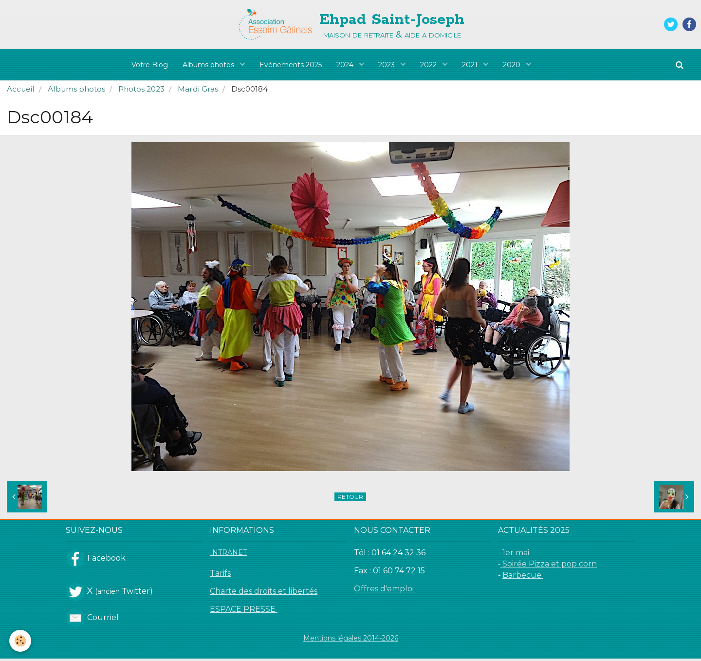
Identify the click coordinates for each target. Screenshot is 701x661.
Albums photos (209, 64)
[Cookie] (21, 641)
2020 (513, 64)
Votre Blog (149, 64)
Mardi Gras (198, 91)
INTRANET (228, 554)
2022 (430, 64)
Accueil (21, 91)
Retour (350, 499)
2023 (388, 64)
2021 (471, 64)
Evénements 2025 (290, 64)
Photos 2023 (141, 91)
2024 (345, 64)
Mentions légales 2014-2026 (350, 640)
